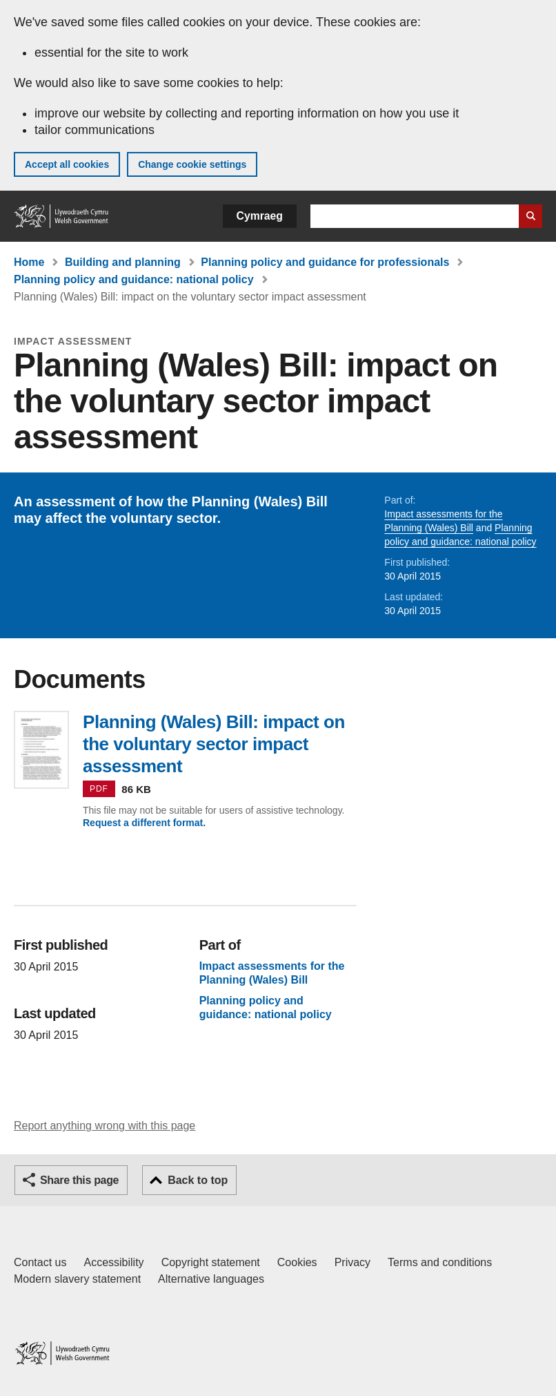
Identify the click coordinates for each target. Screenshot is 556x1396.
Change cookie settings (192, 164)
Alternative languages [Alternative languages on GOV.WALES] (211, 1279)
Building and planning (123, 262)
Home (29, 262)
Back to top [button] (198, 1180)
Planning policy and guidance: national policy (134, 279)
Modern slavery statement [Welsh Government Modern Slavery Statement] (77, 1279)
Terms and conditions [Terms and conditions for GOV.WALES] (440, 1262)
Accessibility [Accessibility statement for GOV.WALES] (113, 1262)
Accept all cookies (67, 164)
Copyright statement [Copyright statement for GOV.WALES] (210, 1262)
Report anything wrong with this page (104, 1125)
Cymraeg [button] (260, 216)
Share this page (79, 1180)
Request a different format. (144, 822)
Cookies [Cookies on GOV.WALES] (297, 1262)
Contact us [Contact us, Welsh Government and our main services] (40, 1262)
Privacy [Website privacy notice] (352, 1262)
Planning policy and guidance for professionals (325, 262)
